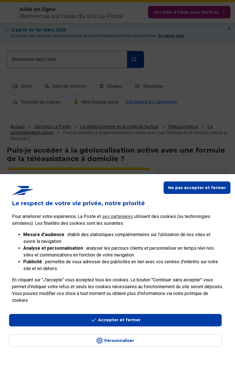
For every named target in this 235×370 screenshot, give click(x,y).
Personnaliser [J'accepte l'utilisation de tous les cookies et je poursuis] (119, 340)
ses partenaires (117, 216)
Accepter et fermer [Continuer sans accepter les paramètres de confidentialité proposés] (119, 319)
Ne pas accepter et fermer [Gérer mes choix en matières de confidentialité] (197, 187)
